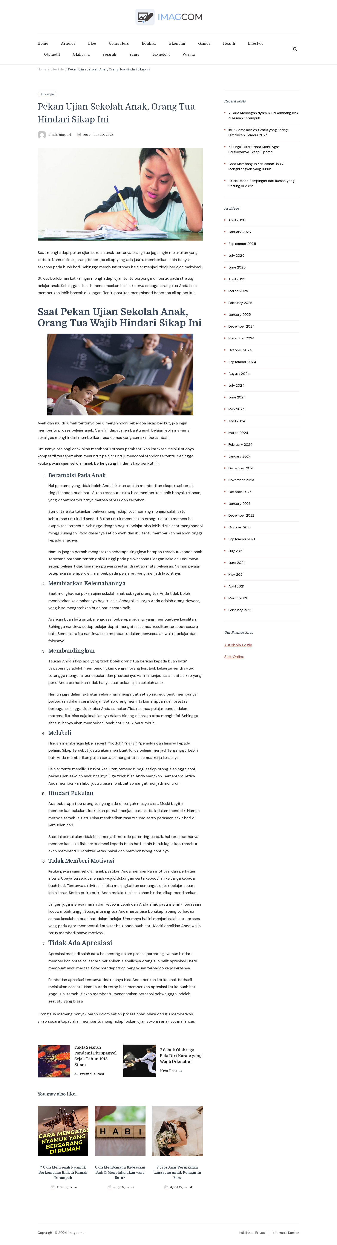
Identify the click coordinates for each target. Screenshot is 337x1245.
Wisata (189, 54)
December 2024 (241, 326)
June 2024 (237, 397)
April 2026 (236, 220)
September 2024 (242, 362)
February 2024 (240, 444)
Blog (92, 44)
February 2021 (239, 610)
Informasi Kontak (286, 1232)
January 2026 (239, 232)
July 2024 (236, 385)
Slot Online (234, 656)
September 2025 (242, 243)
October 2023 (239, 492)
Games (204, 44)
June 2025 (237, 267)
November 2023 (241, 480)
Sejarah (109, 54)
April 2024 (236, 421)
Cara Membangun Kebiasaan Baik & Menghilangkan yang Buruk (120, 1173)
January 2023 (239, 503)
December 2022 (241, 515)
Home (43, 44)
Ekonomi (177, 44)
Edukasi (149, 44)
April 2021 (236, 586)
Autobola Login (238, 645)
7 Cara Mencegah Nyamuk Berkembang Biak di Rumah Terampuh (62, 1173)
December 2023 (241, 468)
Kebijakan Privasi (252, 1232)
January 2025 (239, 314)
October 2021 (239, 527)
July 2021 (235, 551)
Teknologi (161, 54)
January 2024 (239, 456)
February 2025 (240, 303)
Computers (119, 44)
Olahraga (81, 54)
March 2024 (238, 432)
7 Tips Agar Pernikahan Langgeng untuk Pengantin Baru (177, 1173)
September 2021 (241, 539)
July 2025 (236, 255)
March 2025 (238, 291)
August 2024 (239, 373)
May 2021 (236, 574)
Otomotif (52, 54)
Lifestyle (255, 44)
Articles (68, 44)
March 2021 (237, 598)
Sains (134, 54)
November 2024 (241, 338)
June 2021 (236, 562)
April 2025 (236, 279)
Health (229, 44)
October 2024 (240, 350)
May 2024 (236, 409)
